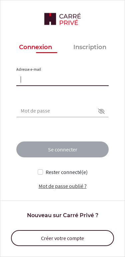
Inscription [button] (89, 47)
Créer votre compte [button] (62, 238)
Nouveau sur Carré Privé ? (62, 215)
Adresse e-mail (28, 69)
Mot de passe (35, 110)
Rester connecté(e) (67, 172)
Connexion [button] (35, 47)
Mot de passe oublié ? (63, 186)
